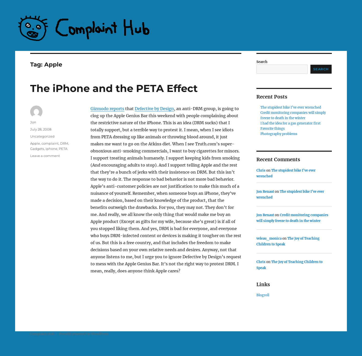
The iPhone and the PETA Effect (114, 88)
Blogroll (262, 295)
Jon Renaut (265, 191)
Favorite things (272, 128)
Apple (35, 143)
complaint (50, 143)
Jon (33, 122)
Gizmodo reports (107, 108)
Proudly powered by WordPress (84, 334)
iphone (51, 149)
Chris (260, 170)
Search (261, 62)
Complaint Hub (42, 334)
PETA (63, 149)
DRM (64, 143)
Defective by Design (154, 108)
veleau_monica (269, 238)
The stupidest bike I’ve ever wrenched (290, 107)
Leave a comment (45, 156)
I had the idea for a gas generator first (290, 123)
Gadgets (37, 149)
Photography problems (278, 134)
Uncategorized (42, 136)
